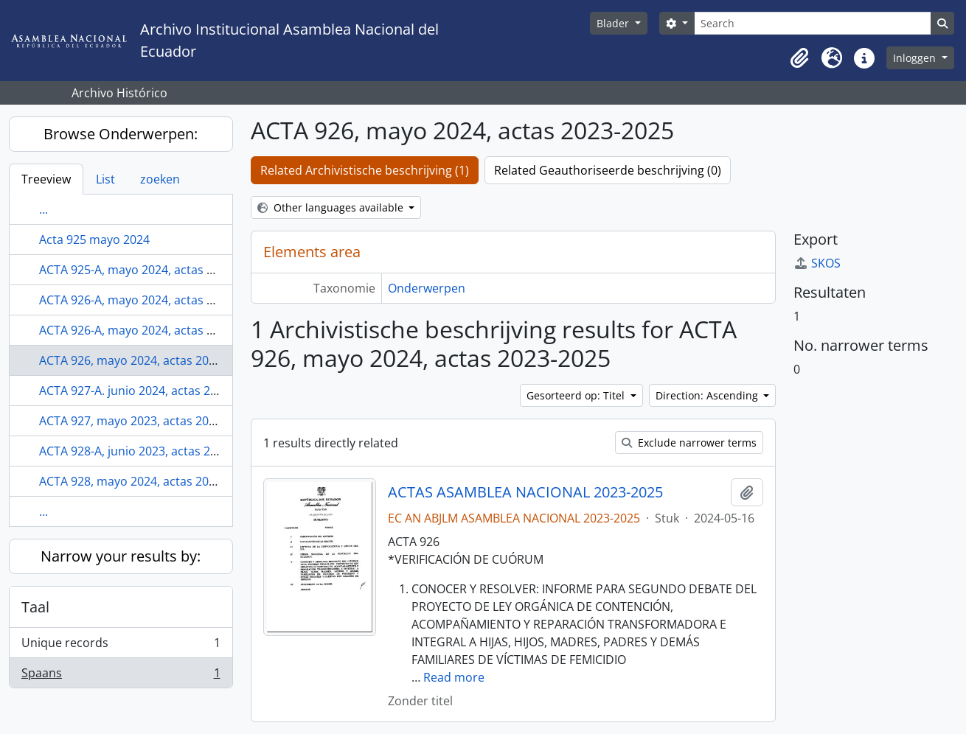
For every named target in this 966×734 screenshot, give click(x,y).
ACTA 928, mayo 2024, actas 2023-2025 (145, 481)
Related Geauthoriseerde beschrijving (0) (607, 170)
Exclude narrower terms (689, 443)
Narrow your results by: (121, 556)
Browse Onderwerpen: (121, 134)
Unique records (120, 646)
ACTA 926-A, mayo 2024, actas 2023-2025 (151, 300)
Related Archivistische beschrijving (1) (364, 170)
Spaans (120, 676)
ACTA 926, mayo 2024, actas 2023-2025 (145, 360)
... (43, 209)
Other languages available (331, 207)
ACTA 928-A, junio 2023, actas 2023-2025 (149, 451)
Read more (453, 677)
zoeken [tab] (160, 179)
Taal (35, 607)
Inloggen (916, 58)
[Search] (812, 23)
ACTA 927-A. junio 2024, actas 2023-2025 (149, 390)
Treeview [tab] (46, 179)
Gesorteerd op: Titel (577, 395)
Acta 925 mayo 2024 (94, 239)
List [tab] (105, 179)
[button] (799, 58)
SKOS (817, 263)
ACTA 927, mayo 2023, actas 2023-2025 (145, 421)
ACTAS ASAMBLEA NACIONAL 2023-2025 (525, 492)
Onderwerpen (426, 288)
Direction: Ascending (708, 395)
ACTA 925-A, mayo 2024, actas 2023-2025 (151, 270)
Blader (614, 23)
